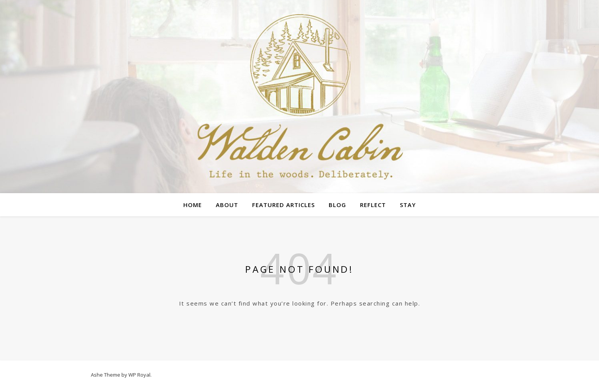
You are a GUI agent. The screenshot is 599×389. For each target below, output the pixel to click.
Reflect (373, 205)
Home (192, 205)
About (227, 205)
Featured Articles (283, 205)
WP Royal (139, 374)
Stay (408, 205)
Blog (337, 205)
